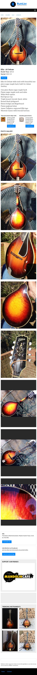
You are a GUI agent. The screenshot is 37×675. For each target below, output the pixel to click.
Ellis (13, 14)
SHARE (4, 77)
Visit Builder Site (6, 541)
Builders (8, 14)
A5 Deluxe (18, 14)
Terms (3, 671)
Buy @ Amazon (11, 126)
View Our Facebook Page (8, 554)
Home (2, 14)
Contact (9, 671)
